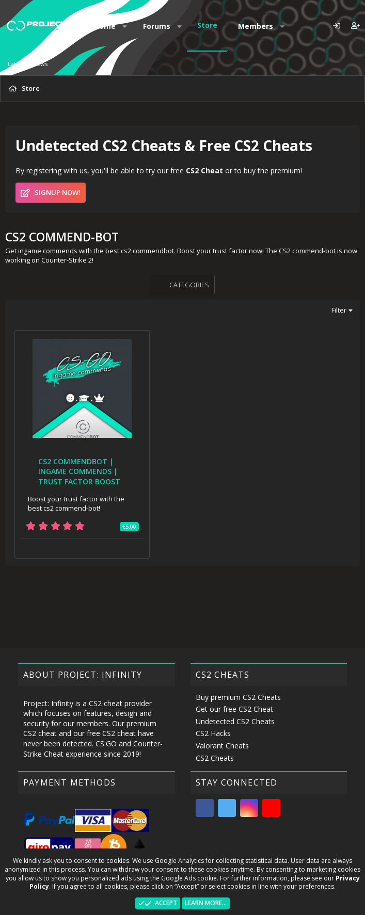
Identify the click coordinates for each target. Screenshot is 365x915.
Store (207, 25)
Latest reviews (27, 64)
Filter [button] (338, 310)
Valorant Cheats (222, 745)
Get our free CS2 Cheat (234, 709)
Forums (156, 26)
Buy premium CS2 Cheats (238, 697)
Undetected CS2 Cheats (235, 721)
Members (255, 26)
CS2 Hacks (213, 733)
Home (105, 26)
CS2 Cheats (215, 758)
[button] (125, 26)
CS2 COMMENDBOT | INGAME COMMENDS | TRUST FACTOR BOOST (79, 471)
